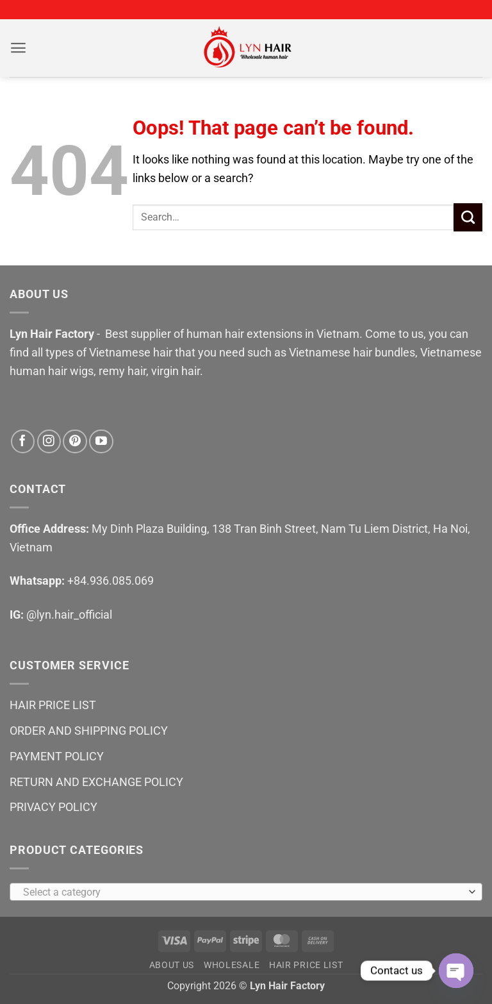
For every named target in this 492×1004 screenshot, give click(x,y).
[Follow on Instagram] (49, 441)
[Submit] (468, 217)
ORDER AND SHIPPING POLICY (89, 730)
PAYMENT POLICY (57, 756)
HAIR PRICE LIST (53, 705)
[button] (18, 48)
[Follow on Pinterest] (74, 441)
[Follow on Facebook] (23, 441)
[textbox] (243, 892)
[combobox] (246, 892)
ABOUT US (172, 965)
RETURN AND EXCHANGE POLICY (96, 782)
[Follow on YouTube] (101, 441)
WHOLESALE (231, 965)
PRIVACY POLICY (53, 807)
